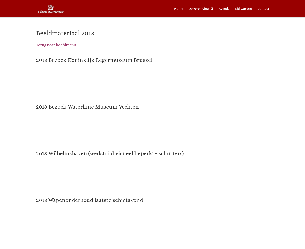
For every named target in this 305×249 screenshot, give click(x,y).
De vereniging (199, 9)
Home (178, 9)
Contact (263, 9)
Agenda (224, 9)
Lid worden (243, 9)
